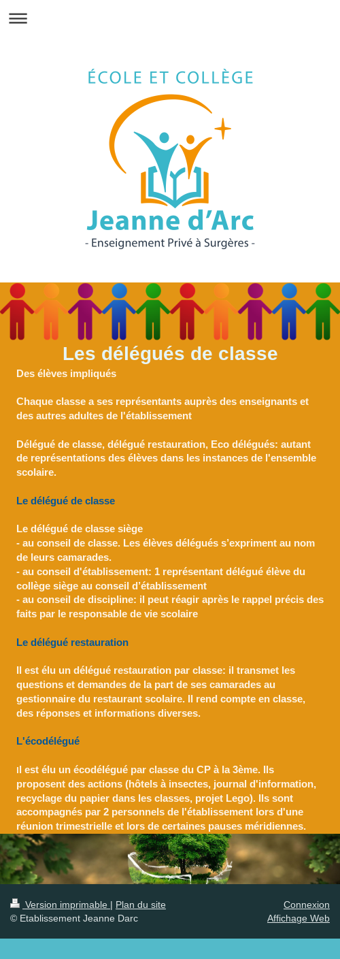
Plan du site (141, 904)
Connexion (307, 904)
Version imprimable (60, 904)
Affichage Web (298, 918)
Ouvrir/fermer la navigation (170, 18)
